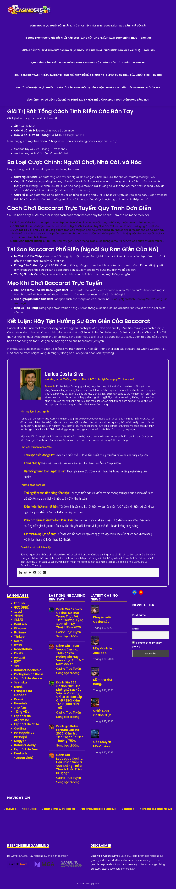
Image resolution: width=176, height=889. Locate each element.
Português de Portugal (24, 735)
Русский (19, 657)
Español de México (28, 678)
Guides (157, 75)
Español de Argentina (22, 718)
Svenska (20, 682)
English (19, 603)
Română (20, 703)
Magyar (20, 741)
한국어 (18, 616)
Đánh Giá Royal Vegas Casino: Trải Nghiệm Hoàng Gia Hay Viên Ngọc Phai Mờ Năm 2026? (69, 655)
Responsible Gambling (99, 809)
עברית (18, 645)
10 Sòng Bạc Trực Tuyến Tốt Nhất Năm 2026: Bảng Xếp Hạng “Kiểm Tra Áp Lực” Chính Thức (81, 38)
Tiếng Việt (21, 712)
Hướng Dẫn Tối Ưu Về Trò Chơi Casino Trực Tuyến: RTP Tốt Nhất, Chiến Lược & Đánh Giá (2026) (80, 50)
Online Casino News (156, 809)
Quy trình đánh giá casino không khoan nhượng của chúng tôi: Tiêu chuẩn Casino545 (88, 62)
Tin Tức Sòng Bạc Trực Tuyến (34, 87)
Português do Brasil (28, 674)
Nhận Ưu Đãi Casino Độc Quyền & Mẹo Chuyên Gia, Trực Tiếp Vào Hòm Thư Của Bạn (108, 87)
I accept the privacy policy (147, 644)
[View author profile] (30, 383)
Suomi (18, 641)
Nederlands (23, 649)
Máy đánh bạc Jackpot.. (103, 650)
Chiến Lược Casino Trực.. (103, 713)
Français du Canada (23, 693)
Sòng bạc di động (67, 636)
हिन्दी (17, 662)
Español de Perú (26, 749)
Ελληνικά (20, 628)
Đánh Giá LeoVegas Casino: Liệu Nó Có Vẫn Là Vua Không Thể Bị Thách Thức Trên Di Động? (69, 764)
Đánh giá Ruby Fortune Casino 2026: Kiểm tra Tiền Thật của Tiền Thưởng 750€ (69, 734)
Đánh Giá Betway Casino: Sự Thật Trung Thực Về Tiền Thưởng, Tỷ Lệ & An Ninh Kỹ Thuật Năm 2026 (69, 618)
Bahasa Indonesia (27, 670)
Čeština (20, 728)
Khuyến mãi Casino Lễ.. (102, 619)
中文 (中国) (22, 607)
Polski (18, 653)
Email (135, 628)
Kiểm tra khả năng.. (102, 682)
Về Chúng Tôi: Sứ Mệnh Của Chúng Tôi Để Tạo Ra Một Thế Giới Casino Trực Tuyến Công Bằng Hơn (88, 99)
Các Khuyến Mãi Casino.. (102, 744)
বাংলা (16, 666)
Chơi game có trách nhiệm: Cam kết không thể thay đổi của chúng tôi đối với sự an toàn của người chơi (82, 75)
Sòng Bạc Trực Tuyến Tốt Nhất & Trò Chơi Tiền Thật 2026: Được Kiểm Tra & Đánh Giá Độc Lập (88, 25)
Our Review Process (59, 809)
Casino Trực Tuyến (68, 632)
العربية (18, 612)
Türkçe (19, 636)
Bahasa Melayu (25, 745)
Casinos (146, 38)
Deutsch (20, 624)
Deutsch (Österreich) (23, 755)
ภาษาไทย (20, 707)
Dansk (19, 699)
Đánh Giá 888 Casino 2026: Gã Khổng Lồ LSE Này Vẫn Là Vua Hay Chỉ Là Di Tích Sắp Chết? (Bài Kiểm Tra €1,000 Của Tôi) (69, 695)
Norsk (18, 687)
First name (139, 615)
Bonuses (149, 50)
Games (11, 809)
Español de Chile (26, 724)
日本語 (18, 620)
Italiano (20, 632)
